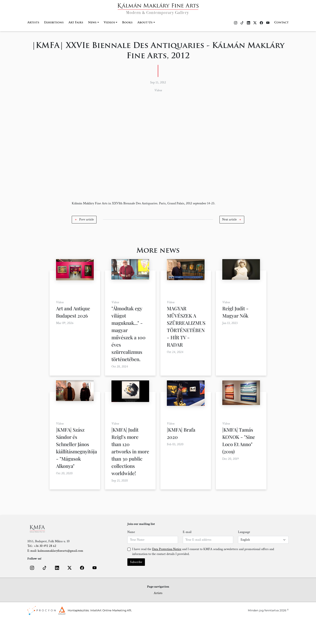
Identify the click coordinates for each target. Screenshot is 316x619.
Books (127, 22)
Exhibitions (54, 22)
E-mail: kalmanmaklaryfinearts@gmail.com (55, 551)
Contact (281, 22)
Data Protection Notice (166, 549)
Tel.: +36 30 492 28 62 (41, 546)
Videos (158, 90)
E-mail (187, 532)
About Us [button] (145, 22)
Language (244, 532)
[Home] (158, 8)
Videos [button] (109, 22)
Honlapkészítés (78, 610)
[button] (84, 219)
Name (131, 532)
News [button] (92, 22)
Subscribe (136, 562)
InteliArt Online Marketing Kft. (111, 610)
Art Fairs (76, 22)
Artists (33, 22)
